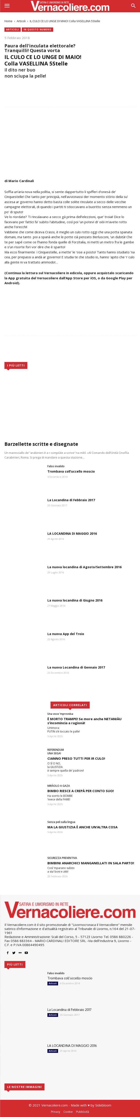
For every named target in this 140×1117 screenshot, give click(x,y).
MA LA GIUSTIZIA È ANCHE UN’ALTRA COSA (82, 827)
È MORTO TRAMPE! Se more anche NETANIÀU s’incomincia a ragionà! (84, 721)
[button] (133, 6)
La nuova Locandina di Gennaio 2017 (76, 667)
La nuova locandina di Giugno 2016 (74, 600)
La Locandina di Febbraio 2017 (71, 500)
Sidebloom (103, 1105)
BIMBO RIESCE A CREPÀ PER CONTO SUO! (80, 791)
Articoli (21, 21)
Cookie (68, 1111)
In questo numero (37, 29)
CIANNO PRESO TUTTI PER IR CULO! (76, 758)
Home (8, 21)
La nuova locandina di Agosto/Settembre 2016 (84, 567)
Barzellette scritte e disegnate (41, 444)
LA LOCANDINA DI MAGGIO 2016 (72, 533)
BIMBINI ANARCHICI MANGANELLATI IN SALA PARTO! (90, 863)
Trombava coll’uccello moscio (71, 471)
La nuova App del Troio (65, 634)
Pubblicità (82, 1111)
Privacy (55, 1111)
